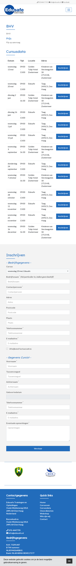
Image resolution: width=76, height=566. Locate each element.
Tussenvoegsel (13, 371)
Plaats (9, 318)
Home (43, 502)
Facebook (65, 2)
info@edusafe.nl (55, 2)
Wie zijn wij (45, 516)
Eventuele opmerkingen (17, 423)
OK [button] (69, 561)
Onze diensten (46, 511)
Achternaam (12, 382)
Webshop (44, 513)
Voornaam (11, 361)
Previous (4, 473)
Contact (44, 519)
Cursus (9, 266)
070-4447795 (15, 530)
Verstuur (38, 448)
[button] (38, 271)
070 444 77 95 (43, 2)
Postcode (10, 307)
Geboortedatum (14, 392)
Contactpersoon (14, 287)
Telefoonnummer (14, 328)
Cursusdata (45, 508)
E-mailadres (12, 338)
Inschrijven (63, 68)
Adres (9, 297)
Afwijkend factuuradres (20, 349)
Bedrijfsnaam (30, 276)
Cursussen (45, 505)
